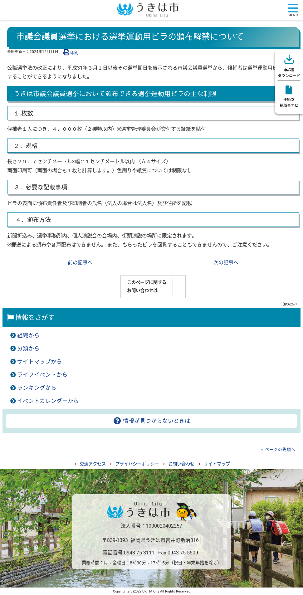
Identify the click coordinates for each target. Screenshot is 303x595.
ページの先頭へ (280, 449)
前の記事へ (80, 263)
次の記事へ (225, 263)
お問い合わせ (181, 464)
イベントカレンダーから (48, 401)
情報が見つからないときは (151, 421)
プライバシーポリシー (137, 464)
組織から (28, 335)
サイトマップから (39, 361)
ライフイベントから (42, 375)
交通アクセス (93, 464)
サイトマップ (217, 464)
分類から (28, 348)
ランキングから (36, 388)
